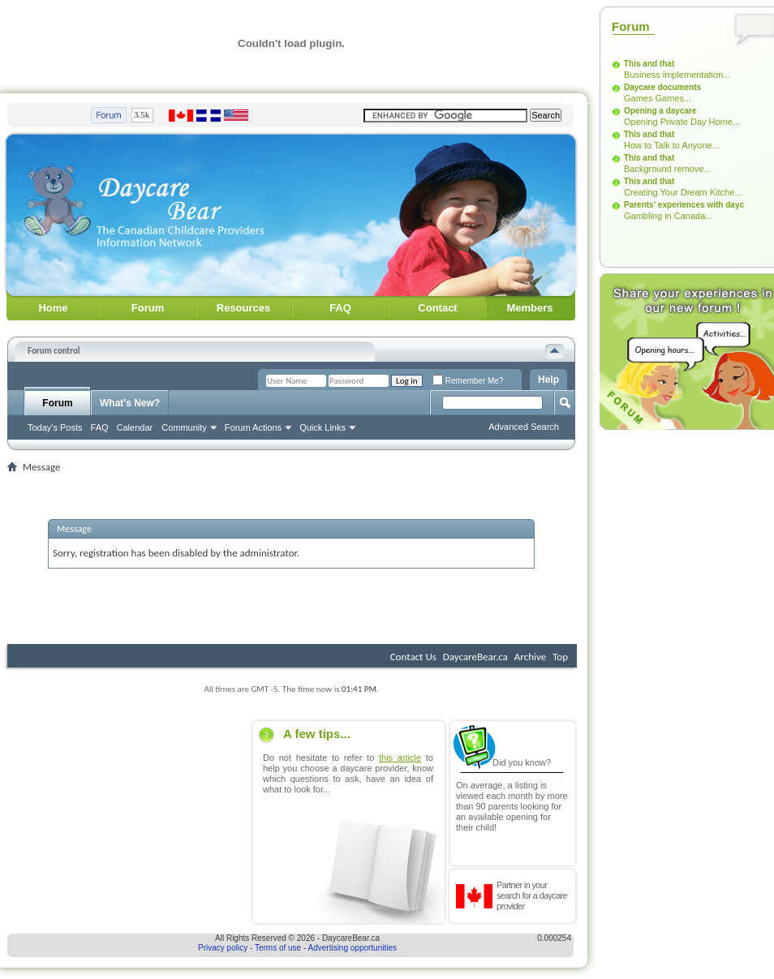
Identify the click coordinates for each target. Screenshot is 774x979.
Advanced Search (523, 427)
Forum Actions (253, 427)
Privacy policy (222, 947)
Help (548, 379)
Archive (530, 657)
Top (560, 657)
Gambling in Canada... (668, 216)
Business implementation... (677, 74)
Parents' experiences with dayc (684, 204)
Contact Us (413, 657)
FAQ (340, 308)
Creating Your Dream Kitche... (683, 192)
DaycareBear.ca (475, 657)
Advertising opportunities (353, 947)
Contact (437, 308)
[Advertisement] (126, 821)
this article (400, 757)
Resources (243, 308)
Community (184, 427)
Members (529, 308)
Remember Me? (467, 380)
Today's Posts (55, 427)
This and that (649, 63)
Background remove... (668, 169)
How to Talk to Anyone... (672, 145)
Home (52, 308)
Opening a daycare (660, 110)
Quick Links (322, 427)
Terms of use (278, 947)
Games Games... (657, 98)
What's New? (130, 403)
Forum (147, 308)
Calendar (135, 427)
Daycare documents (662, 87)
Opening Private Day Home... (682, 122)
